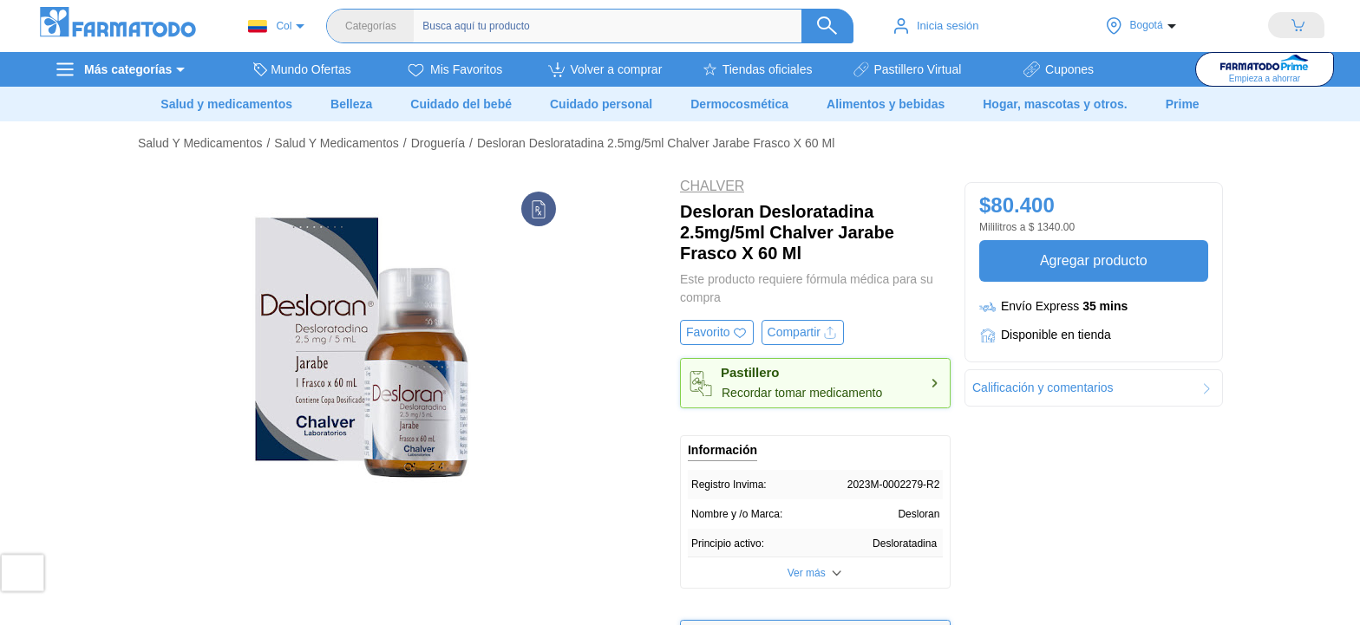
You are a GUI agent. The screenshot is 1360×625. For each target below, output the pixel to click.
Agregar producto (1093, 260)
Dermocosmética (739, 104)
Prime (1183, 104)
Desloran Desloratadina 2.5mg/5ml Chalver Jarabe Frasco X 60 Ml (655, 143)
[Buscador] (624, 26)
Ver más (807, 573)
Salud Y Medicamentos (200, 143)
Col (269, 26)
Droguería (438, 143)
